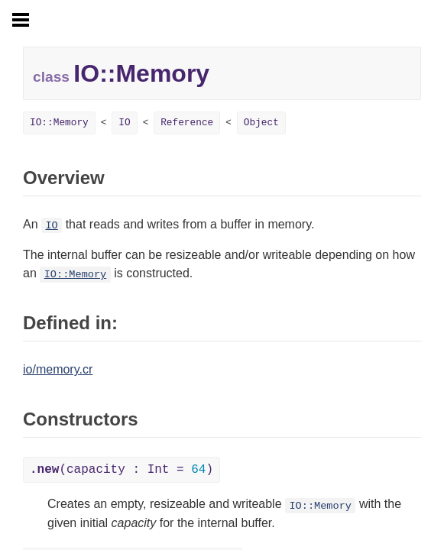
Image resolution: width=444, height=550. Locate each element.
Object (261, 122)
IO (124, 122)
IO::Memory (59, 122)
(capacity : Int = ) (121, 470)
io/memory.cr (57, 369)
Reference (186, 122)
